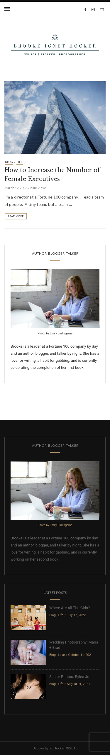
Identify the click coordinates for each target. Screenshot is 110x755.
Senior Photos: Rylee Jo (69, 676)
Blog (9, 162)
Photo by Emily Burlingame (55, 333)
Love (61, 655)
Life (19, 162)
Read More (16, 216)
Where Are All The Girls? (69, 608)
